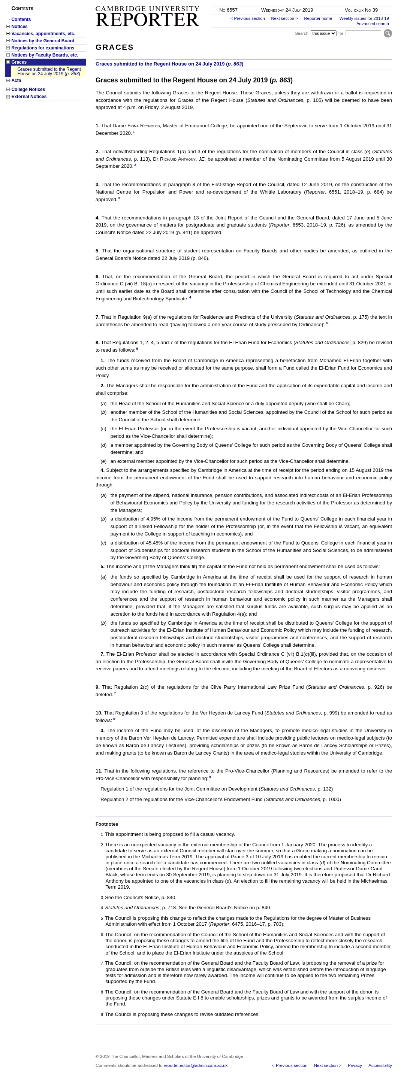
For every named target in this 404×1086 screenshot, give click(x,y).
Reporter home (318, 18)
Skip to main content (372, 2)
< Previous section (247, 18)
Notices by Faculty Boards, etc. (44, 55)
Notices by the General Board (42, 40)
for (340, 33)
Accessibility (380, 1065)
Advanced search (372, 23)
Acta (16, 80)
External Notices (28, 96)
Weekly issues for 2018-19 (364, 18)
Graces (19, 62)
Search (301, 33)
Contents (21, 19)
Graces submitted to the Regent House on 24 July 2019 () (49, 71)
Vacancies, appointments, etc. (43, 33)
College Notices (28, 89)
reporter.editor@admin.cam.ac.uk (195, 1065)
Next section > (284, 18)
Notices (19, 26)
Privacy (355, 1065)
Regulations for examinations (42, 48)
